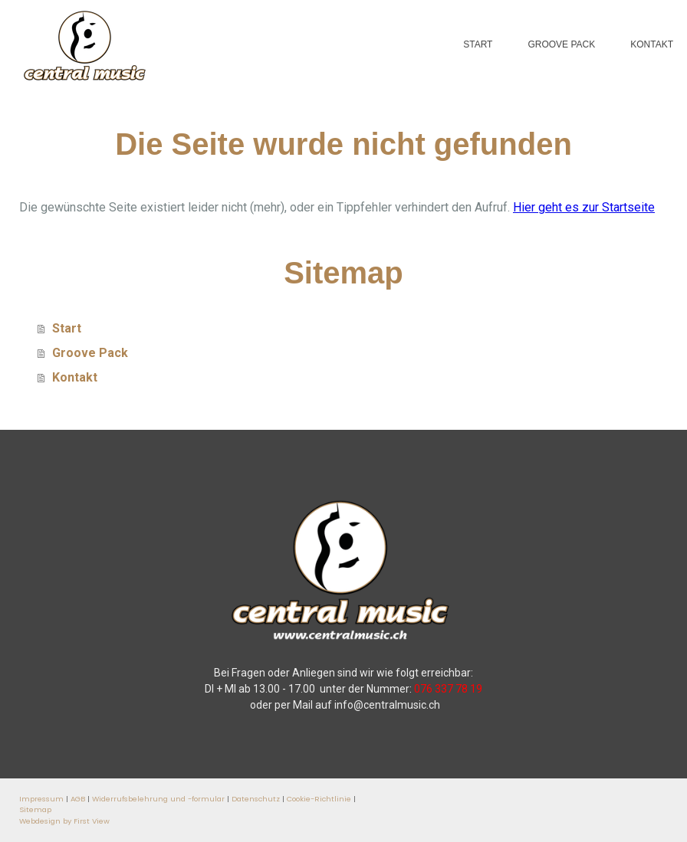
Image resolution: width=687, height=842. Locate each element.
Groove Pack (561, 44)
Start (477, 44)
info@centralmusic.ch (387, 705)
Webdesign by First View (64, 821)
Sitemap (35, 809)
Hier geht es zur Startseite (584, 207)
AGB (78, 799)
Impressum (41, 799)
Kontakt (651, 44)
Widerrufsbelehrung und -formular (158, 799)
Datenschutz (256, 799)
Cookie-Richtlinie (319, 799)
